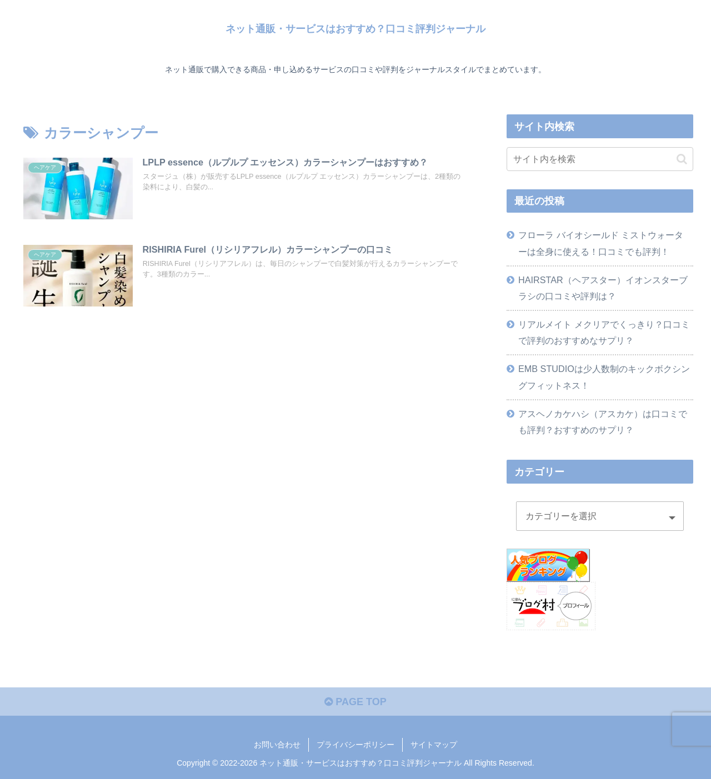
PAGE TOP (355, 701)
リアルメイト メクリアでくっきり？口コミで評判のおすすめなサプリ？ (604, 332)
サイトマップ (433, 744)
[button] (682, 159)
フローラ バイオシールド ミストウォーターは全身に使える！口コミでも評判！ (600, 243)
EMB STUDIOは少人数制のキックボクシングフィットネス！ (604, 377)
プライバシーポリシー (355, 744)
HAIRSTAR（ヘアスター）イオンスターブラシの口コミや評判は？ (603, 288)
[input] (600, 159)
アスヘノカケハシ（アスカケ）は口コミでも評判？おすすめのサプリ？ (602, 422)
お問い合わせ (277, 744)
